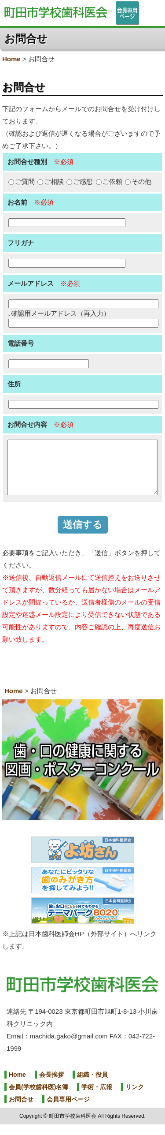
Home (11, 59)
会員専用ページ (68, 1109)
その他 (138, 181)
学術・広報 (96, 1097)
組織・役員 (92, 1085)
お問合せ (21, 1109)
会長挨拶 (51, 1085)
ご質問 (21, 181)
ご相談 (50, 181)
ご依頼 (109, 181)
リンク (134, 1097)
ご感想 (79, 181)
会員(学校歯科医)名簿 (38, 1097)
